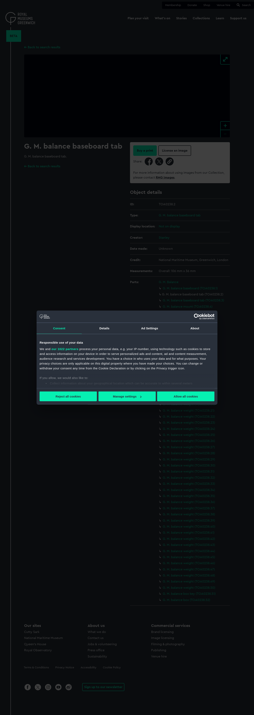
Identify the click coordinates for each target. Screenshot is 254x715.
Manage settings (127, 396)
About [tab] (194, 328)
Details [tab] (104, 328)
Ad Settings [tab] (149, 328)
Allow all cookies (186, 396)
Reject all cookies (68, 396)
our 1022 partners (64, 348)
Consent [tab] (59, 328)
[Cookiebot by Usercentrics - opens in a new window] (196, 317)
